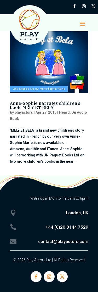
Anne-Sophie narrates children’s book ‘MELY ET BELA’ (45, 105)
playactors (24, 112)
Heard (64, 112)
